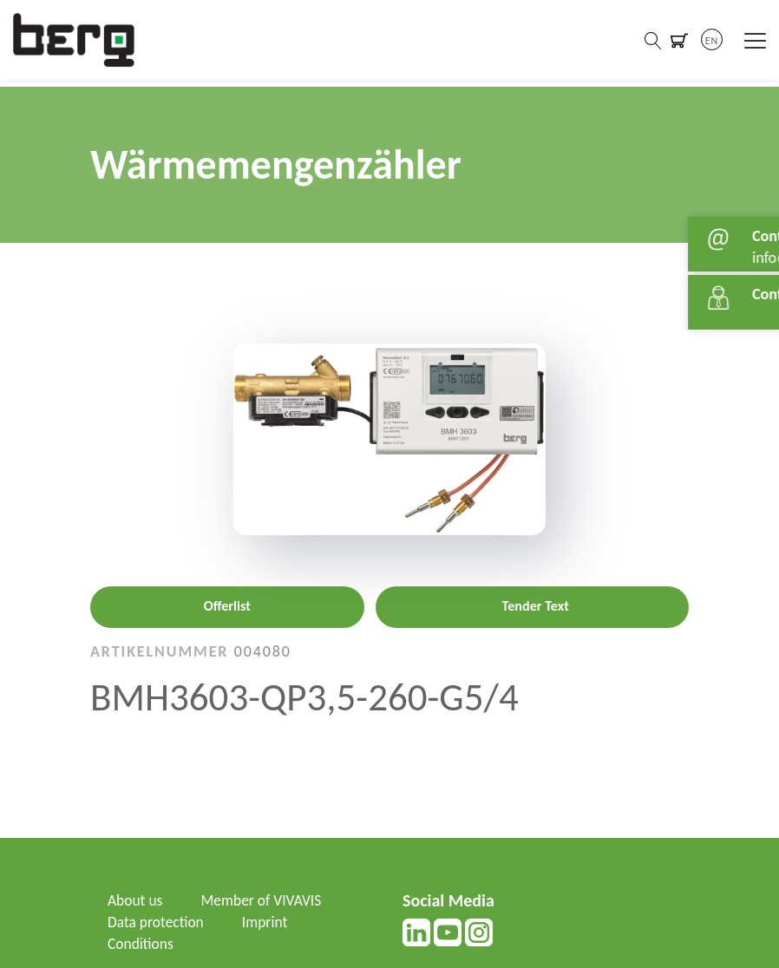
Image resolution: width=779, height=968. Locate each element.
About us (136, 900)
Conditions (141, 943)
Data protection (157, 922)
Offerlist (227, 606)
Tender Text (535, 606)
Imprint (268, 922)
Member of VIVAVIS (265, 900)
